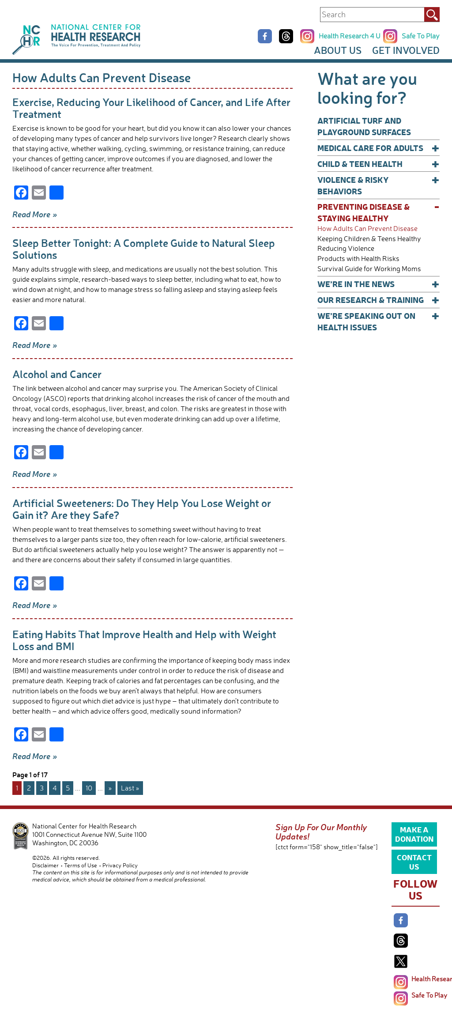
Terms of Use (80, 865)
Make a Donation (414, 833)
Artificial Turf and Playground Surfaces (364, 126)
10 (89, 787)
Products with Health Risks (358, 258)
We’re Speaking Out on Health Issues (378, 321)
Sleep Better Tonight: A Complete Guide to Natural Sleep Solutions (143, 248)
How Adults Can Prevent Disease (367, 228)
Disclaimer (45, 865)
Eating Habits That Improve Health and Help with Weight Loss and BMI (144, 640)
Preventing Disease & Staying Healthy (378, 212)
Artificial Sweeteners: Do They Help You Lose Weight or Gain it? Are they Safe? (141, 509)
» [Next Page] (110, 787)
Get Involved (406, 50)
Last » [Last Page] (130, 787)
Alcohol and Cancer (57, 374)
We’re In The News (378, 284)
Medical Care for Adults (378, 148)
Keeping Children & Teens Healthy (369, 238)
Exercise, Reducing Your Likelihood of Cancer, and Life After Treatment (151, 108)
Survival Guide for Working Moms (369, 269)
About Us (338, 50)
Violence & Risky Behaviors (378, 185)
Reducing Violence (345, 248)
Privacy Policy (120, 865)
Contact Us (414, 861)
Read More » (34, 214)
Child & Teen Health (378, 164)
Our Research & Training (378, 300)
